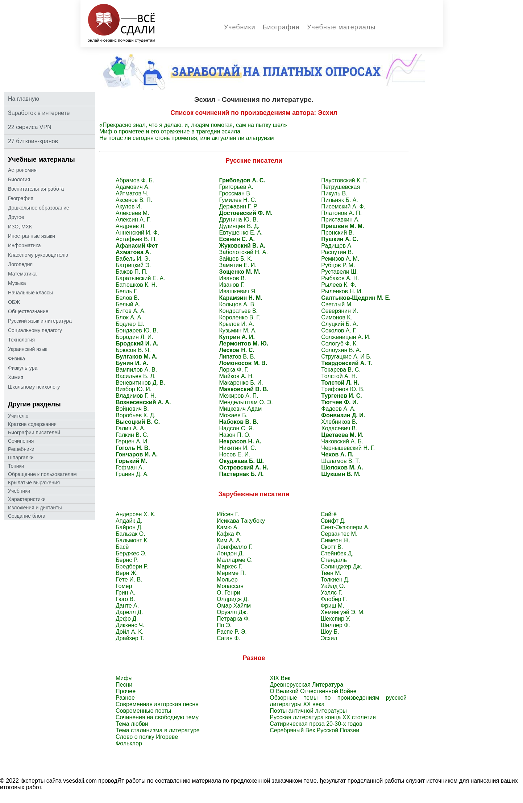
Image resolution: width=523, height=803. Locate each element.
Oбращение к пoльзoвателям (42, 474)
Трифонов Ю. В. (343, 389)
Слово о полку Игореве (147, 737)
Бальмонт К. (132, 540)
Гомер (124, 586)
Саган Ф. (228, 638)
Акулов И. (129, 206)
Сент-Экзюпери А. (345, 527)
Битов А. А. (131, 311)
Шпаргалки (21, 457)
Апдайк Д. (129, 521)
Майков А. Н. (236, 376)
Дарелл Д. (129, 612)
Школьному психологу (34, 387)
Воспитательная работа (36, 189)
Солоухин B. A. (341, 350)
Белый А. (128, 304)
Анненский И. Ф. (137, 232)
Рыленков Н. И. (342, 291)
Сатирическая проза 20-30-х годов (316, 724)
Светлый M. (337, 304)
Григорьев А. (236, 187)
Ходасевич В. (339, 428)
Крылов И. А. (236, 324)
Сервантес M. (339, 534)
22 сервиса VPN (29, 127)
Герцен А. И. (132, 441)
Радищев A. (337, 246)
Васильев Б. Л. (135, 376)
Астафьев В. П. (136, 239)
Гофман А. (130, 467)
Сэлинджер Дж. (341, 566)
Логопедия (20, 264)
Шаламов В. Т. (340, 461)
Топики (16, 466)
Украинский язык (27, 349)
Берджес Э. (131, 553)
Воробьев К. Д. (135, 415)
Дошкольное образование (38, 208)
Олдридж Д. (233, 599)
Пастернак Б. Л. (241, 474)
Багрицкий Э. (133, 265)
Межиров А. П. (238, 396)
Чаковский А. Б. (342, 441)
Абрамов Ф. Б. (135, 180)
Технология (21, 340)
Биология (19, 179)
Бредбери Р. (132, 566)
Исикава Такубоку (241, 521)
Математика (22, 274)
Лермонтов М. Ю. (244, 343)
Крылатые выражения (34, 482)
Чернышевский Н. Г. (348, 448)
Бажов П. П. (132, 272)
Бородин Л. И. (134, 337)
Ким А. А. (229, 540)
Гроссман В (234, 193)
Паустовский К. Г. (344, 180)
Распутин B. (337, 252)
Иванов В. (232, 278)
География (20, 198)
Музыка (17, 283)
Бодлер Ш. (130, 324)
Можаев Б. (233, 415)
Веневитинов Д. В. (140, 383)
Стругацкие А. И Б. (346, 356)
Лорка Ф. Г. (234, 370)
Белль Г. (127, 291)
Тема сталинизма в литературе (158, 730)
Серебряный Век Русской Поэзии (314, 730)
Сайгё (329, 514)
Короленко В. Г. (240, 317)
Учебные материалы (341, 27)
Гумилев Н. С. (238, 200)
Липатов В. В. (237, 356)
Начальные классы (30, 292)
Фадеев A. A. (338, 409)
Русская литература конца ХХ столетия (323, 717)
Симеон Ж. (335, 540)
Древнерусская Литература (306, 685)
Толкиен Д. (335, 579)
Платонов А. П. (341, 213)
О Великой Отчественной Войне (313, 691)
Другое (16, 217)
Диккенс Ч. (130, 625)
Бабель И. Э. (133, 259)
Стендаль (334, 560)
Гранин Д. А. (132, 474)
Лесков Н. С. (236, 350)
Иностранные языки (31, 236)
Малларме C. (235, 560)
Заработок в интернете (39, 113)
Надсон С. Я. (236, 428)
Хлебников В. (339, 422)
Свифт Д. (333, 521)
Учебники (240, 27)
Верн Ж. (127, 573)
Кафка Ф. (229, 534)
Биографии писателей (34, 432)
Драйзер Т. (130, 638)
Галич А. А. (130, 428)
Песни (124, 685)
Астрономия (22, 170)
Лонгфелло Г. (235, 547)
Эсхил (329, 638)
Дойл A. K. (130, 632)
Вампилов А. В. (136, 370)
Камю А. (228, 527)
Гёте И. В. (129, 579)
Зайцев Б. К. (235, 259)
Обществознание (28, 311)
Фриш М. (332, 606)
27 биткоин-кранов (33, 141)
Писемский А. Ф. (343, 206)
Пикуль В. (334, 193)
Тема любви (132, 724)
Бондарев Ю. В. (137, 330)
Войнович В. (132, 409)
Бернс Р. (127, 560)
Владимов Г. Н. (136, 396)
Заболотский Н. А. (243, 252)
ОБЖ (14, 302)
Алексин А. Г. (133, 219)
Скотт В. (332, 547)
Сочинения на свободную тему (157, 717)
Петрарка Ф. (233, 619)
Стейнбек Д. (337, 553)
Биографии (281, 27)
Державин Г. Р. (238, 206)
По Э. (224, 625)
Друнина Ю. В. (238, 219)
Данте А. (127, 606)
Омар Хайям (234, 606)
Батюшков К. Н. (136, 285)
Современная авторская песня (157, 704)
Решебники (21, 449)
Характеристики (27, 499)
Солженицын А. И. (345, 337)
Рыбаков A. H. (340, 278)
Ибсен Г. (228, 514)
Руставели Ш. (339, 272)
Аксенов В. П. (134, 200)
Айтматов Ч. (132, 193)
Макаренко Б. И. (241, 383)
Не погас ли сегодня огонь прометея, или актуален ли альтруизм (186, 138)
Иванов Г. (232, 285)
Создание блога (26, 516)
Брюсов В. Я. (133, 350)
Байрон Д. (129, 527)
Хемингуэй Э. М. (343, 612)
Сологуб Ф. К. (339, 343)
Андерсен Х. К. (135, 514)
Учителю (18, 416)
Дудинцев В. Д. (239, 226)
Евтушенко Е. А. (241, 232)
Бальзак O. (130, 534)
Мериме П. (231, 573)
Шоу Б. (330, 632)
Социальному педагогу (35, 330)
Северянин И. (339, 311)
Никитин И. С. (237, 448)
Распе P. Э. (232, 632)
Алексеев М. (132, 213)
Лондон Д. (230, 553)
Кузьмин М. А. (238, 330)
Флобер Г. (334, 599)
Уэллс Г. (332, 592)
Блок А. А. (129, 317)
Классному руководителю (38, 255)
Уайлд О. (333, 586)
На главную (23, 99)
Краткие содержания (32, 424)
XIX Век (280, 678)
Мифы (124, 678)
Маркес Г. (229, 566)
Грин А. (125, 592)
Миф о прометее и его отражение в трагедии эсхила (169, 131)
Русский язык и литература (40, 321)
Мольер (227, 579)
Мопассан (230, 586)
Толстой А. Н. (339, 376)
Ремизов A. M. (340, 259)
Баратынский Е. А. (140, 278)
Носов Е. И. (234, 454)
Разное (125, 698)
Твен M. (331, 573)
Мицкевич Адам (240, 409)
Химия (15, 377)
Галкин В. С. (132, 435)
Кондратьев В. (238, 311)
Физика (16, 358)
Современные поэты (143, 711)
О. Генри (228, 592)
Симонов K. (336, 317)
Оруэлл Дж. (232, 612)
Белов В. (127, 298)
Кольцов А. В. (237, 304)
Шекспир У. (335, 619)
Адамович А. (133, 187)
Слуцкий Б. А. (339, 324)
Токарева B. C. (341, 370)
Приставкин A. (340, 219)
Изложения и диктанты (35, 507)
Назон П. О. (235, 435)
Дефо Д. (127, 619)
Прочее (126, 691)
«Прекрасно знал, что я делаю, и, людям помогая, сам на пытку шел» (193, 125)
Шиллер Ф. (335, 625)
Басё (122, 547)
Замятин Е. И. (238, 265)
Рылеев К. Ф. (338, 285)
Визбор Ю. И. (133, 389)
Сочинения (21, 441)
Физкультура (22, 368)
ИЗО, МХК (20, 226)
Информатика (24, 245)
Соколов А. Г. (339, 330)
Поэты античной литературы (308, 711)
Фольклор (129, 743)
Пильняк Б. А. (339, 200)
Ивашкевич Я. (238, 291)
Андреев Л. (131, 226)
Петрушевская (340, 187)
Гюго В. (125, 599)
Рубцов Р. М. (338, 265)
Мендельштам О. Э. (246, 402)
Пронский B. (337, 232)
